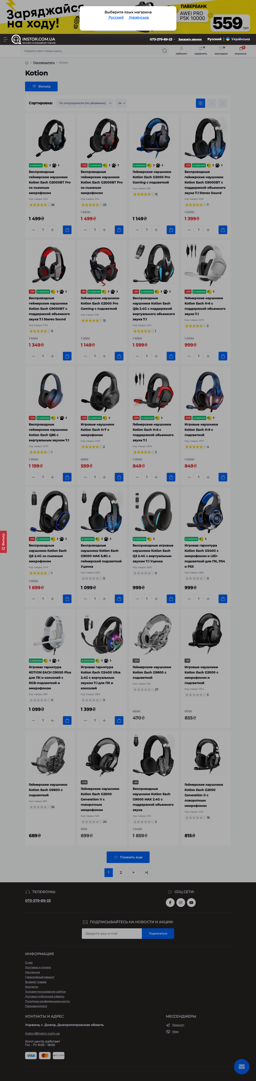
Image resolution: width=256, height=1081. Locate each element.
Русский (116, 17)
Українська (138, 17)
